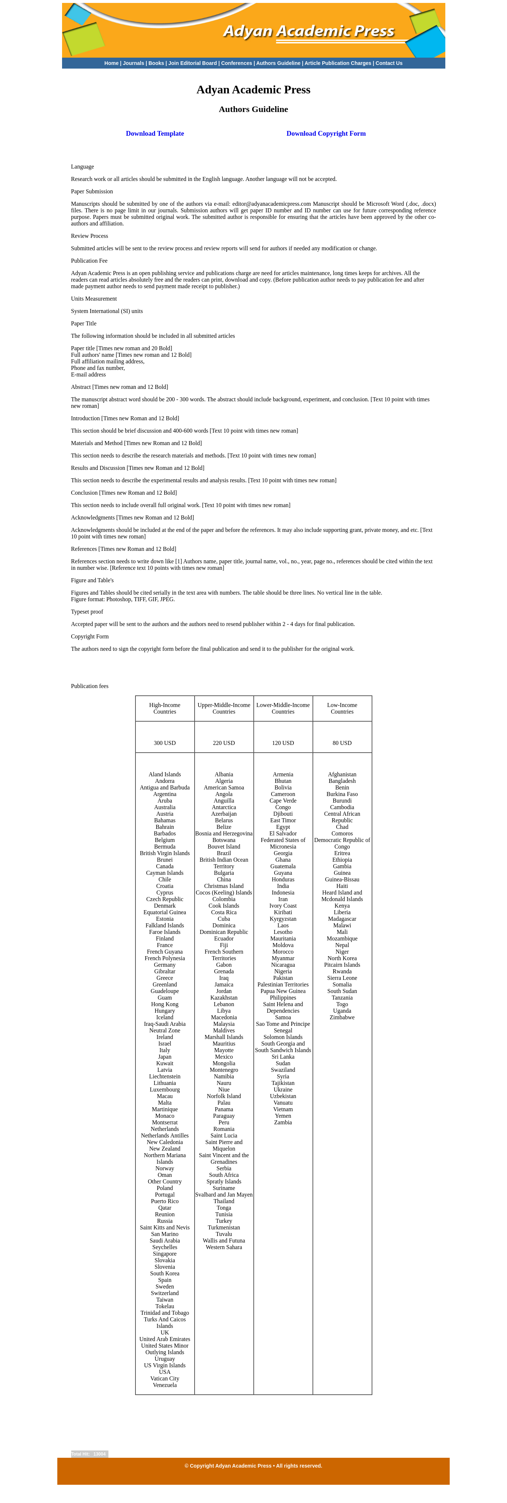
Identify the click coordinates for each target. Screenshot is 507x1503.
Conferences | (238, 63)
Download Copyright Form (326, 133)
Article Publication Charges (337, 63)
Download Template (155, 133)
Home (111, 63)
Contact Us (389, 63)
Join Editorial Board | (194, 63)
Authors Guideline (278, 63)
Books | (158, 63)
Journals (133, 63)
